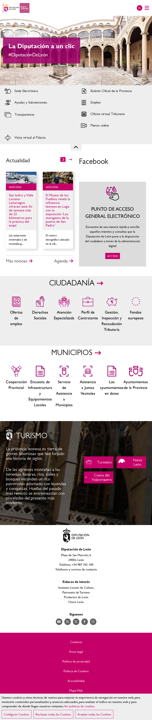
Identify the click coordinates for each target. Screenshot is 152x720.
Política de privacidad (76, 661)
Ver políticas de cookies (79, 706)
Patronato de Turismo (76, 592)
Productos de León (76, 597)
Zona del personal (88, 314)
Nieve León (131, 462)
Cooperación (16, 387)
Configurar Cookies (16, 714)
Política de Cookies (76, 671)
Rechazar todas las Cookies (53, 714)
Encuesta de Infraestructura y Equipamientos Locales (40, 387)
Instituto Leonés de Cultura (76, 587)
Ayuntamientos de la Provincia (135, 387)
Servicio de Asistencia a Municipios (64, 387)
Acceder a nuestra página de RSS (67, 621)
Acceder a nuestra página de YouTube (59, 621)
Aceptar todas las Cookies (94, 714)
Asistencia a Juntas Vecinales (88, 387)
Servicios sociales (40, 314)
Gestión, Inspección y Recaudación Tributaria (112, 314)
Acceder (38, 91)
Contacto (76, 641)
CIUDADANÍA (71, 283)
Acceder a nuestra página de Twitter (76, 621)
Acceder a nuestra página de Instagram (93, 621)
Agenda (61, 261)
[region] (76, 707)
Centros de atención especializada (64, 314)
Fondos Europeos (135, 314)
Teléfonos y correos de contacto (76, 569)
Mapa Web (76, 690)
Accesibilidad (76, 680)
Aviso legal (76, 651)
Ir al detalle (21, 177)
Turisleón (98, 462)
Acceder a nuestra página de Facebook (84, 621)
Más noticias (16, 261)
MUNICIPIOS (71, 353)
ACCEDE (112, 224)
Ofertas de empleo (16, 314)
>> (70, 159)
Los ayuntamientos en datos (112, 387)
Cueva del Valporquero (98, 477)
